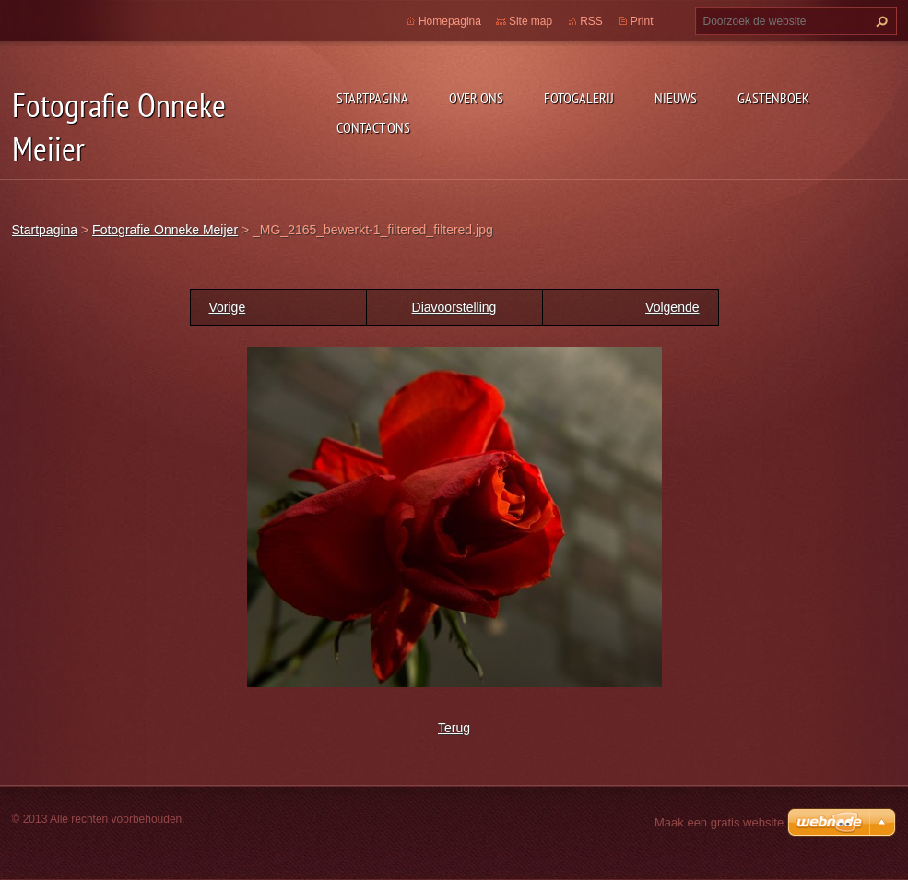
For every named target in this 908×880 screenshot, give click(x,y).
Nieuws (675, 98)
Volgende (672, 307)
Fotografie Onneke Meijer (165, 229)
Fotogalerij (579, 98)
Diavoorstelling (454, 307)
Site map (530, 21)
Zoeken (879, 21)
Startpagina (372, 98)
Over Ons (476, 98)
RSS (591, 21)
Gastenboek (773, 98)
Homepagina (450, 21)
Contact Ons (373, 127)
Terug (454, 727)
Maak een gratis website (719, 822)
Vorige (227, 307)
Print (642, 21)
